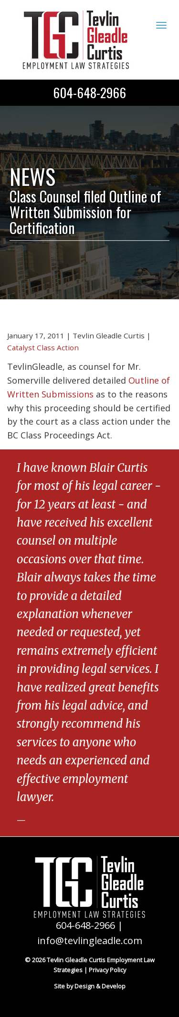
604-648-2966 (89, 92)
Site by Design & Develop (90, 986)
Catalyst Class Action (43, 347)
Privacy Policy (107, 970)
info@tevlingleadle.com (89, 940)
